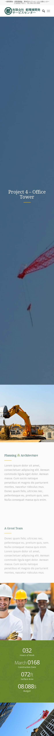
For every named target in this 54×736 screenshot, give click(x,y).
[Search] (42, 11)
